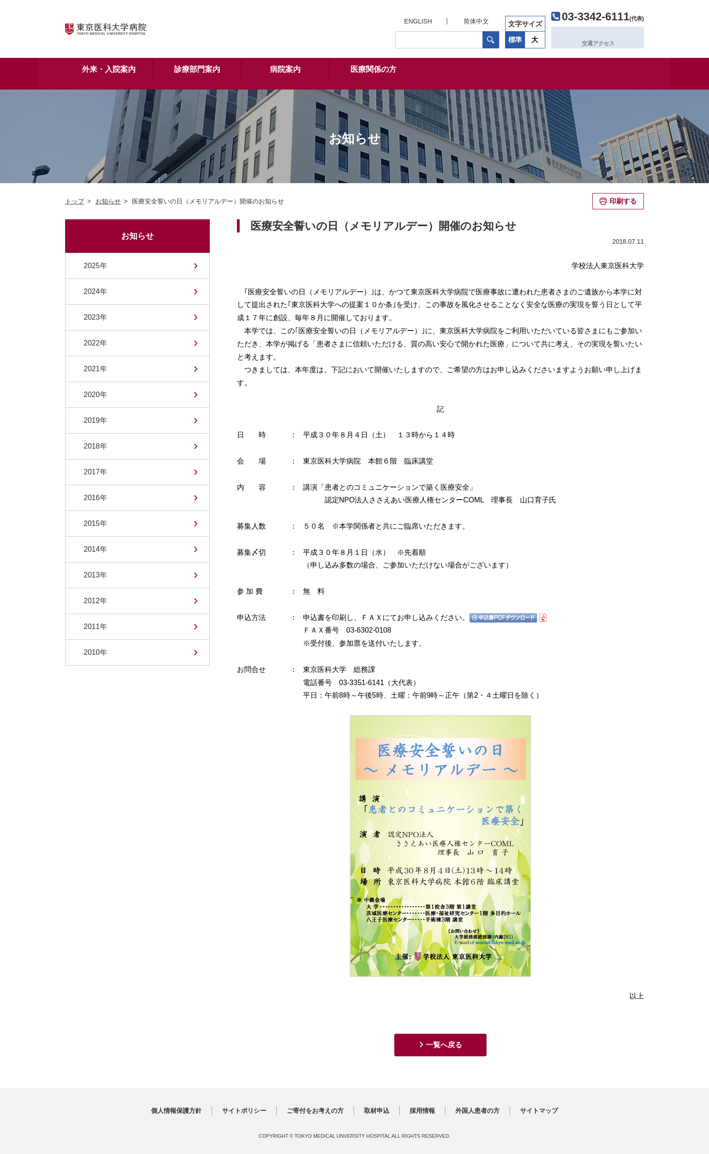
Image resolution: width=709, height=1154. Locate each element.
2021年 (95, 369)
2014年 (95, 549)
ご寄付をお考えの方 (315, 1110)
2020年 (95, 394)
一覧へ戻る (444, 1045)
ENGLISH (416, 19)
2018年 (95, 446)
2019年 (95, 420)
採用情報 (422, 1110)
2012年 (95, 601)
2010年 (95, 652)
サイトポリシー (244, 1110)
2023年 (95, 317)
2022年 (95, 343)
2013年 (95, 575)
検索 (489, 37)
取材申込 (376, 1110)
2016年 (95, 497)
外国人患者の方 (477, 1110)
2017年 (95, 472)
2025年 (95, 266)
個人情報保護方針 (176, 1110)
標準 (514, 37)
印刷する (623, 201)
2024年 (95, 291)
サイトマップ (539, 1110)
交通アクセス (601, 37)
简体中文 (474, 19)
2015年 (95, 523)
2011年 (95, 626)
